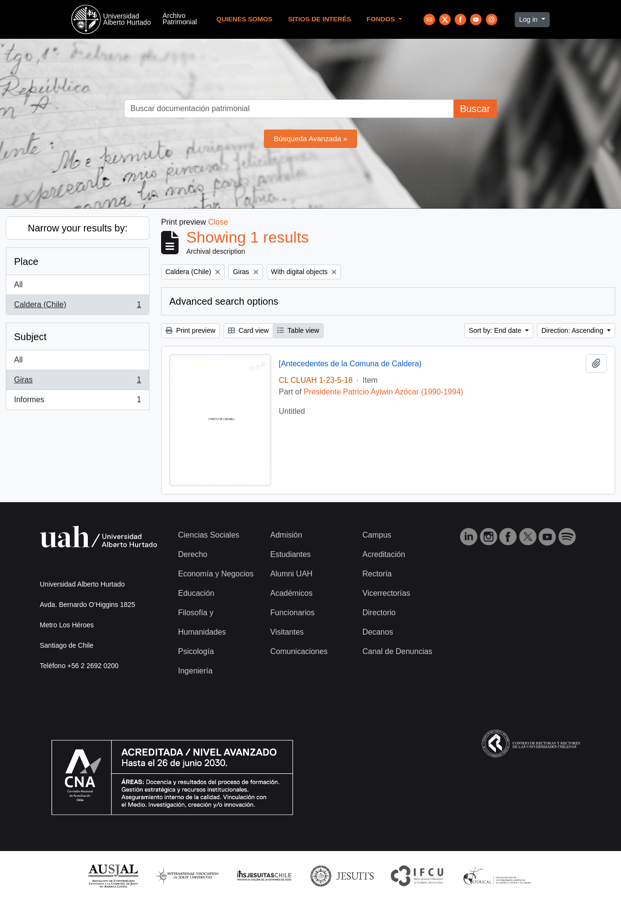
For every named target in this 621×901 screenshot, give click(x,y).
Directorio (378, 612)
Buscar (475, 108)
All (18, 284)
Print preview (190, 330)
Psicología (196, 651)
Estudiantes (290, 554)
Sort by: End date (496, 330)
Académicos (291, 593)
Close (218, 222)
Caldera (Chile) (77, 306)
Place (26, 261)
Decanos (377, 632)
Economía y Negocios (216, 574)
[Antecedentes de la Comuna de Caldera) (350, 364)
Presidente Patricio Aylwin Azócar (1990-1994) (383, 392)
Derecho (192, 554)
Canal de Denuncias (397, 651)
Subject (30, 336)
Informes (77, 402)
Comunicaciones (298, 651)
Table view (298, 330)
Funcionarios (292, 612)
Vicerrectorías (386, 593)
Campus (377, 535)
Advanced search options (223, 301)
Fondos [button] (382, 19)
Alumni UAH (291, 574)
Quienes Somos (244, 19)
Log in (529, 19)
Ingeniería (195, 671)
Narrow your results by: (78, 228)
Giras (77, 382)
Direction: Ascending (573, 330)
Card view (248, 330)
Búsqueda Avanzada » (310, 138)
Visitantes (287, 632)
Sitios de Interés (319, 19)
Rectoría (377, 574)
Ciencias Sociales (208, 535)
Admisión (286, 535)
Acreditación (383, 554)
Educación (196, 593)
